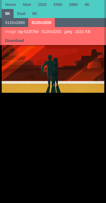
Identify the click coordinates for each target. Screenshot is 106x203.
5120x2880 (15, 22)
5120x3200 (41, 22)
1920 (42, 4)
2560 (57, 4)
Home (10, 4)
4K (87, 4)
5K (7, 13)
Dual (21, 13)
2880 (73, 4)
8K (34, 13)
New (27, 4)
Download (14, 40)
